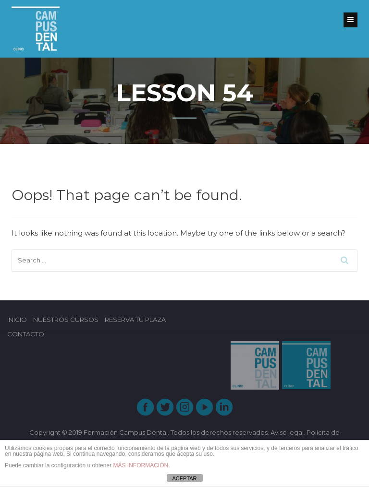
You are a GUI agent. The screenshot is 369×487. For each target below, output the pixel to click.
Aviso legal (287, 432)
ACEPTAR (184, 478)
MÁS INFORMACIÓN (140, 465)
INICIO (17, 319)
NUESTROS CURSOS (65, 319)
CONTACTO (25, 334)
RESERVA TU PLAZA (135, 319)
